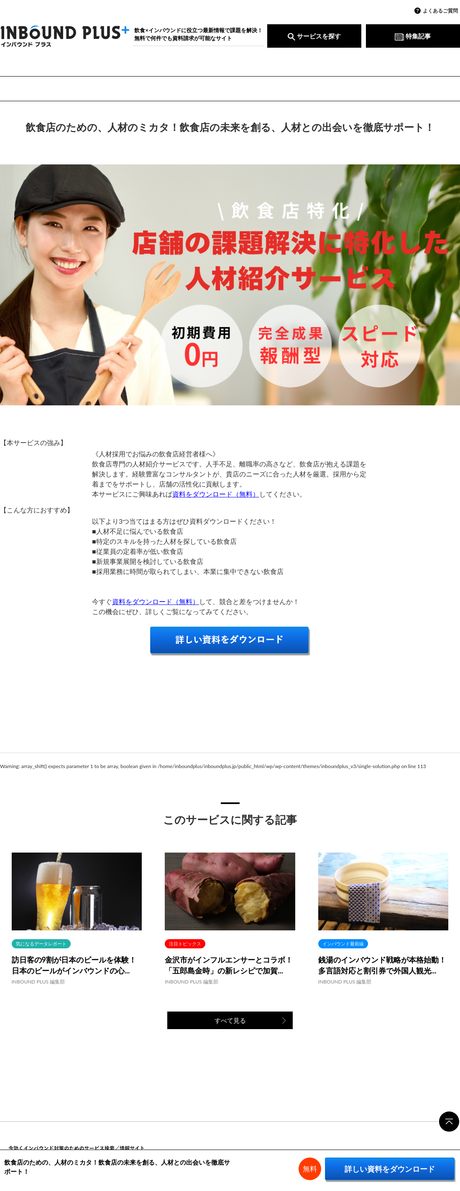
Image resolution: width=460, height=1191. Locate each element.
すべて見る (230, 1020)
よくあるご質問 (440, 11)
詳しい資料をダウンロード (390, 1168)
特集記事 (413, 36)
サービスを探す (314, 36)
